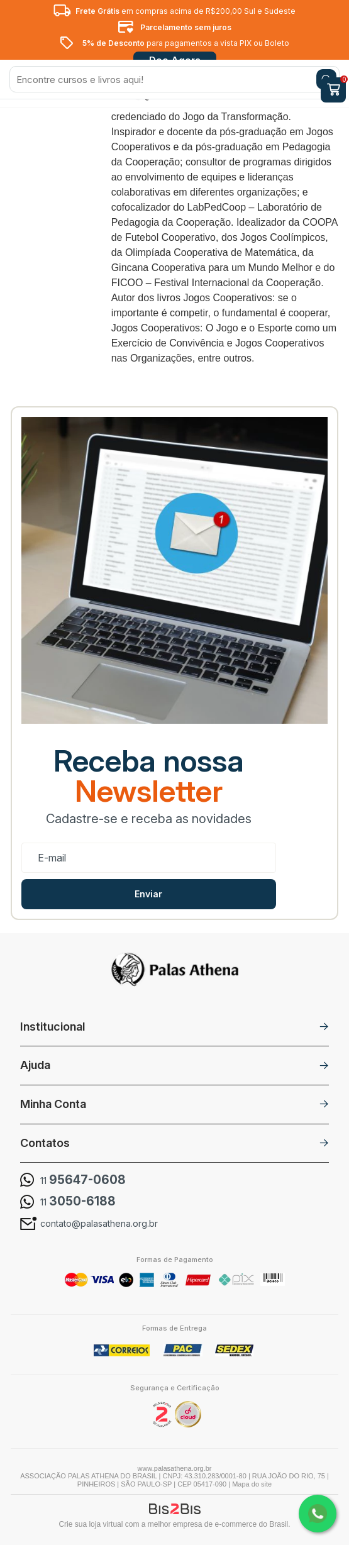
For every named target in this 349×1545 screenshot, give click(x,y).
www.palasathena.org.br (174, 1468)
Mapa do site (252, 1484)
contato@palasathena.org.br (99, 1224)
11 (83, 1180)
